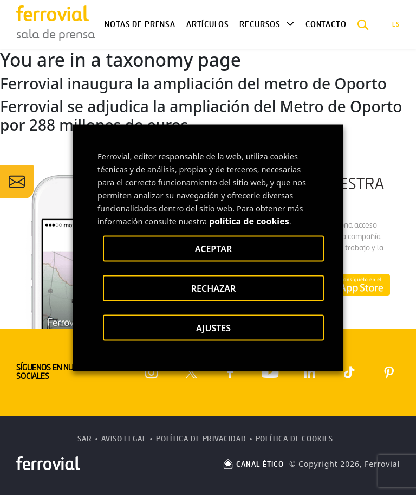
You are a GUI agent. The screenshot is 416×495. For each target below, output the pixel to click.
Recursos (260, 24)
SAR (84, 438)
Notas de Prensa (140, 24)
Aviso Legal (124, 438)
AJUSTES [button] (213, 327)
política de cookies (249, 221)
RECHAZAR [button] (213, 288)
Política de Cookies (294, 438)
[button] (363, 24)
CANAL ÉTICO (253, 464)
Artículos (207, 24)
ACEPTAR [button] (213, 248)
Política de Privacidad (201, 438)
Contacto (326, 24)
